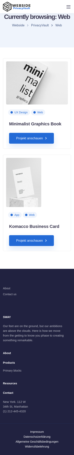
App (16, 214)
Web (40, 112)
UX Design (21, 112)
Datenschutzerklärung (36, 436)
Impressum (37, 431)
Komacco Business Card (34, 226)
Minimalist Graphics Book (35, 123)
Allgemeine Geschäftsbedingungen (37, 441)
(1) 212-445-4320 (14, 411)
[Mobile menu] (68, 6)
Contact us (9, 294)
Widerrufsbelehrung (37, 446)
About (6, 288)
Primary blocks (12, 370)
